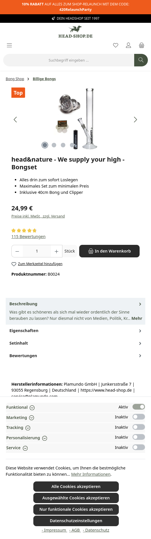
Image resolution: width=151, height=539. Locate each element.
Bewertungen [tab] (75, 356)
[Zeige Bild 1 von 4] (44, 145)
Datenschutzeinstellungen (76, 520)
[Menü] (9, 45)
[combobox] (68, 60)
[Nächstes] (135, 119)
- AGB (75, 530)
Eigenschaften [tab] (75, 331)
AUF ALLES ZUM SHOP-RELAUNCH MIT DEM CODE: (75, 7)
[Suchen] (141, 60)
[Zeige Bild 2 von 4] (54, 145)
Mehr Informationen (91, 474)
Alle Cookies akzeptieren (76, 486)
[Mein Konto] (128, 45)
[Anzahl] (37, 251)
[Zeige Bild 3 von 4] (63, 145)
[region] (75, 120)
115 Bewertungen (28, 236)
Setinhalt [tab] (75, 343)
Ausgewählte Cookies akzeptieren (76, 498)
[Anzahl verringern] (17, 251)
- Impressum (54, 530)
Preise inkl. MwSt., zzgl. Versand (38, 216)
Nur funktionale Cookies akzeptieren (76, 509)
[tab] (75, 311)
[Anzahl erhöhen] (56, 251)
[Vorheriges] (15, 119)
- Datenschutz (96, 530)
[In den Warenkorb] (109, 251)
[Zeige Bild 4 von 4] (72, 145)
